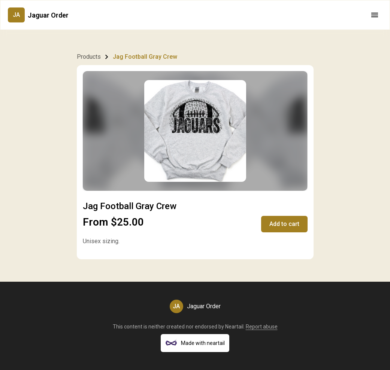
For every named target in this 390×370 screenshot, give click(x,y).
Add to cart (284, 223)
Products (89, 56)
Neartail (234, 327)
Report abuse (262, 327)
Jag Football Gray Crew (145, 56)
